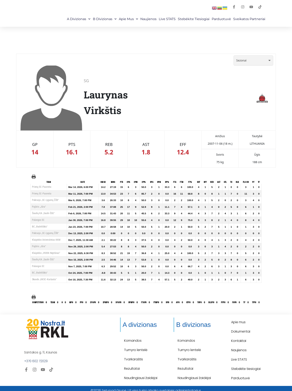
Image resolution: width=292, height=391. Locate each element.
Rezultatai (132, 364)
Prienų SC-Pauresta (41, 186)
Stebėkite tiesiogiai (246, 364)
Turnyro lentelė (135, 346)
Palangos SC (38, 220)
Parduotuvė (221, 19)
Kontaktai (238, 336)
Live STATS (167, 19)
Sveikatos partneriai (249, 19)
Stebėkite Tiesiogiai (193, 19)
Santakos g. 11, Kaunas (41, 348)
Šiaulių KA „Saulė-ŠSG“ (43, 213)
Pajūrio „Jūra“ (39, 206)
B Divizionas (105, 19)
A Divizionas (78, 19)
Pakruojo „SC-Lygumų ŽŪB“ (45, 200)
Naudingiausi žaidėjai (140, 374)
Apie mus (128, 19)
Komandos (133, 336)
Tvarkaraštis (133, 355)
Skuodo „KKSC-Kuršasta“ (44, 279)
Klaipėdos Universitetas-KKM (46, 239)
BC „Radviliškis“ (39, 226)
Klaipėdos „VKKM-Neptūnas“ (46, 253)
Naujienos (148, 19)
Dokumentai (240, 327)
